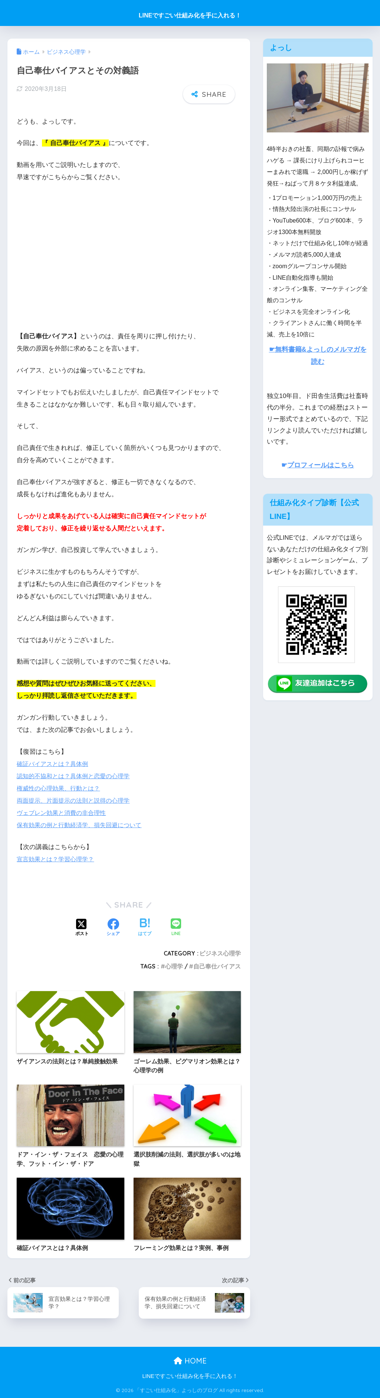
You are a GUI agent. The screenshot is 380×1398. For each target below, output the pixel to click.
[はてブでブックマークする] (144, 928)
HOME (190, 1360)
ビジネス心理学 (220, 953)
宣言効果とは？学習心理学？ (58, 859)
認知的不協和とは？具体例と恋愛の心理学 (77, 776)
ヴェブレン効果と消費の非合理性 (64, 812)
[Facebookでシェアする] (113, 928)
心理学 (174, 966)
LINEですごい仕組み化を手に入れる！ (190, 15)
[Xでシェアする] (82, 928)
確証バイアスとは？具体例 (54, 763)
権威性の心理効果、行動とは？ (61, 788)
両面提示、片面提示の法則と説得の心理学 (77, 800)
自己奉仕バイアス (217, 966)
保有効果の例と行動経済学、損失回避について (83, 825)
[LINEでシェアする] (176, 928)
